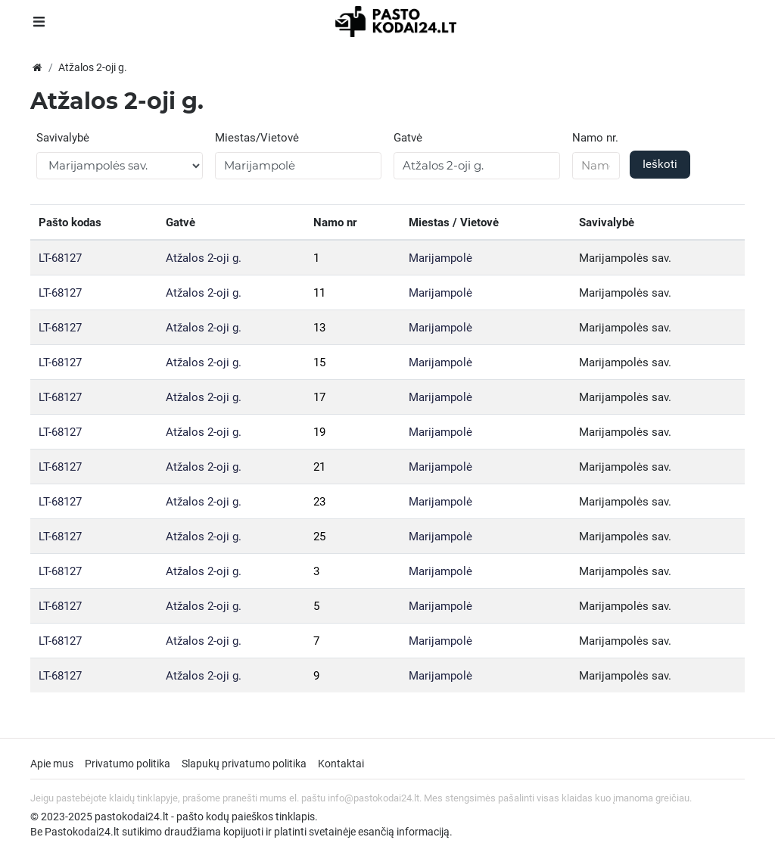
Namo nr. (595, 138)
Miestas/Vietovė (257, 138)
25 (319, 536)
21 (319, 467)
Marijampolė (440, 258)
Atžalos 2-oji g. (203, 258)
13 (319, 327)
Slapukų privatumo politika (244, 764)
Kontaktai (341, 764)
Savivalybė (62, 138)
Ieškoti (660, 164)
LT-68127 (60, 258)
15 (319, 362)
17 (319, 397)
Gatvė (408, 138)
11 (319, 293)
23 (319, 502)
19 (319, 432)
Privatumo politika (127, 764)
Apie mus (51, 764)
